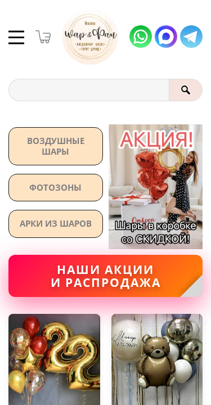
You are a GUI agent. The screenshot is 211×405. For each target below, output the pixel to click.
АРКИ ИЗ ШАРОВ (56, 223)
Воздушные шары (55, 146)
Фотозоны (55, 187)
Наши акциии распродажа (106, 276)
